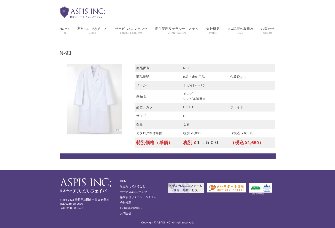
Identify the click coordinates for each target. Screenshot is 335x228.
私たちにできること (92, 31)
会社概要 (213, 31)
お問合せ (267, 31)
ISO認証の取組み (240, 31)
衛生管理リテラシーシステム (177, 31)
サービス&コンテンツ (131, 31)
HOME (65, 31)
